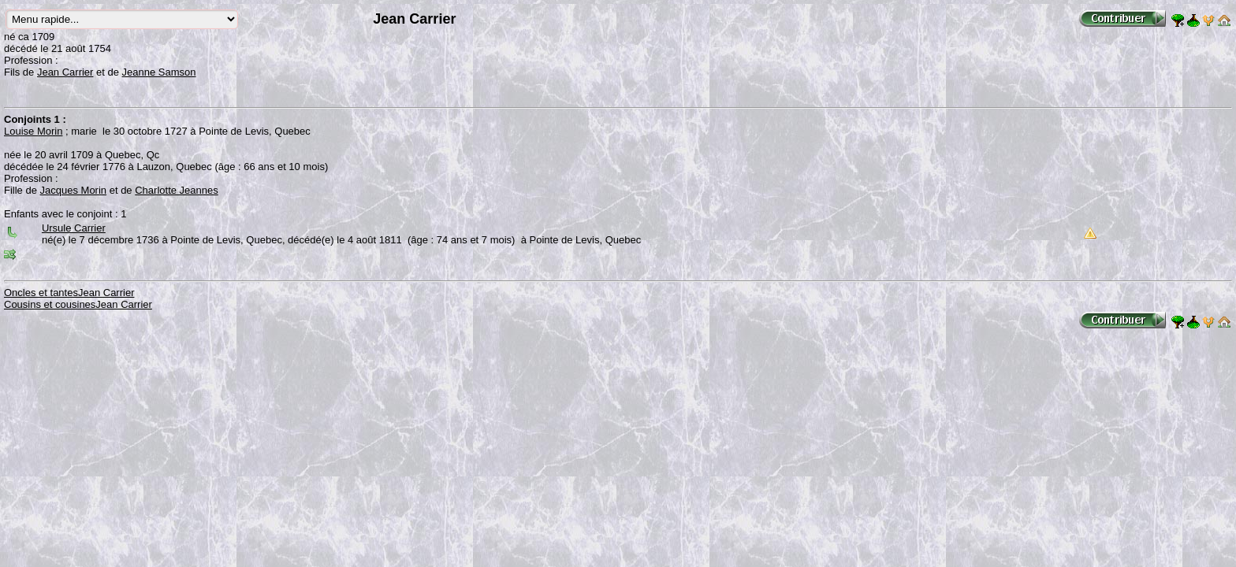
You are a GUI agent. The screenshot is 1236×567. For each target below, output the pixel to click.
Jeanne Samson (159, 72)
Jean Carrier (65, 72)
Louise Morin (33, 131)
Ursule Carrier (74, 228)
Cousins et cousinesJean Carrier (78, 304)
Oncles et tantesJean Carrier (69, 292)
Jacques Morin (73, 190)
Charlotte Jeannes (176, 190)
